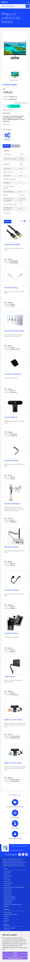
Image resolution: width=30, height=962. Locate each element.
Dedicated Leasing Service (10, 914)
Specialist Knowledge (9, 928)
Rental (5, 922)
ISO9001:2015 (7, 881)
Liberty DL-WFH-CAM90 (13, 763)
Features (6, 146)
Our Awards (7, 879)
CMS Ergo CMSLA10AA (12, 374)
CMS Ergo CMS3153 (11, 288)
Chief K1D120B (9, 676)
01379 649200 (11, 854)
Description (15, 146)
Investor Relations (8, 883)
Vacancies (6, 877)
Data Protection (8, 895)
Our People (7, 930)
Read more (6, 124)
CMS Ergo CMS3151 (11, 547)
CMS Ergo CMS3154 (11, 590)
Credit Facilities (7, 912)
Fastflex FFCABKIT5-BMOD (14, 331)
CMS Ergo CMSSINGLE (12, 504)
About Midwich (7, 872)
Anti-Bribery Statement (9, 897)
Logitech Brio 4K (10, 417)
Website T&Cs (7, 893)
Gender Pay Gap (8, 889)
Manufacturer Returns (21, 103)
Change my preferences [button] (15, 958)
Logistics (6, 918)
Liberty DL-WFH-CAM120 (13, 720)
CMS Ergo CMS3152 (11, 460)
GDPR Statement (8, 900)
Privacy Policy (7, 891)
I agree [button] (15, 952)
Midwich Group (8, 875)
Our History (7, 873)
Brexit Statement (8, 902)
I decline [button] (15, 955)
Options (7, 221)
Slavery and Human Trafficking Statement (14, 887)
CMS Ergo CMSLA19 (11, 633)
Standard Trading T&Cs (10, 898)
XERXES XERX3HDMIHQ (12, 244)
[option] (15, 74)
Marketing (6, 920)
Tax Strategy (7, 885)
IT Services (6, 916)
